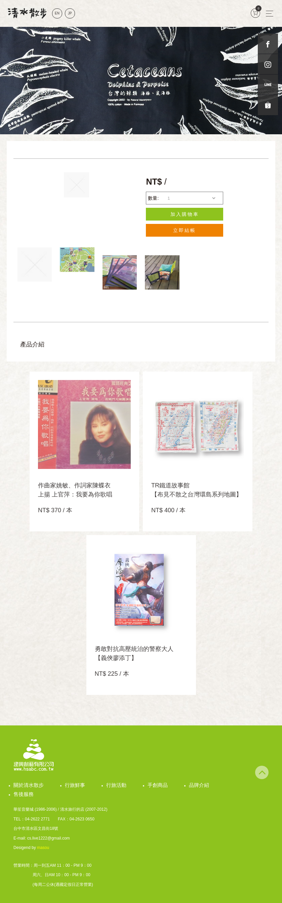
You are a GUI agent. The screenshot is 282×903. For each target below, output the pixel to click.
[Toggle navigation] (269, 13)
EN (57, 13)
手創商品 (158, 785)
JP (70, 13)
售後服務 (23, 794)
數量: (153, 198)
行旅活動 (116, 785)
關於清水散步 (28, 785)
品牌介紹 (199, 785)
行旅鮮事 (75, 785)
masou (43, 847)
